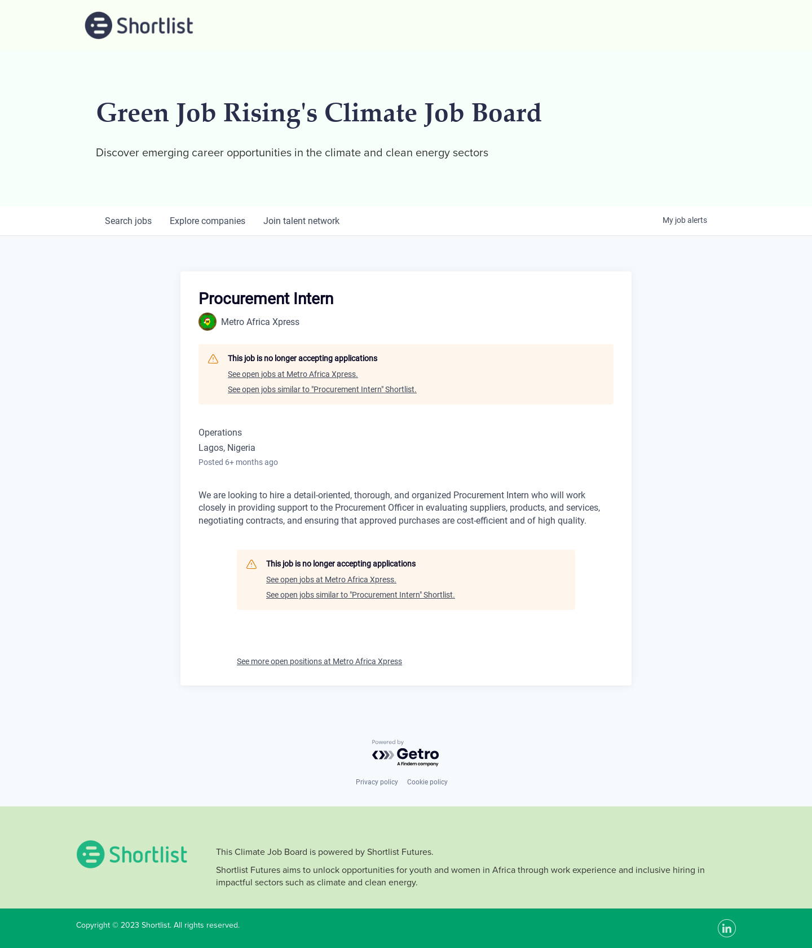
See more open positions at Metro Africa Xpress (319, 661)
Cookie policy (427, 782)
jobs (128, 221)
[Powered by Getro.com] (406, 753)
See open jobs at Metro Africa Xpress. (293, 374)
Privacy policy (377, 782)
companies (207, 221)
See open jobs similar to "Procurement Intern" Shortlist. (322, 389)
